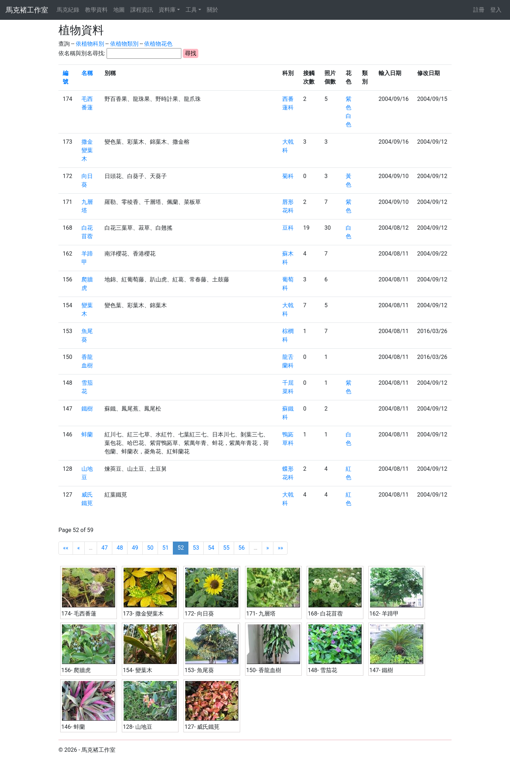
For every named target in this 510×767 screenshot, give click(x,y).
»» (280, 547)
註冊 (478, 9)
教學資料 (96, 9)
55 (226, 547)
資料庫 (167, 9)
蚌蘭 (87, 434)
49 (135, 547)
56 (241, 547)
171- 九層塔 (261, 613)
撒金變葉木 (87, 150)
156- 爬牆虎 (76, 670)
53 (196, 547)
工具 (191, 9)
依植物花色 (158, 43)
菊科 (288, 176)
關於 (212, 9)
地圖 (119, 9)
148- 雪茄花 (322, 670)
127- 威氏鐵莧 (202, 726)
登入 (496, 9)
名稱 (87, 73)
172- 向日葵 (199, 613)
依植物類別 (124, 43)
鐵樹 (87, 408)
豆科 (288, 227)
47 (104, 547)
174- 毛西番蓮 (78, 613)
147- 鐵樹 (381, 670)
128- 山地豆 (137, 726)
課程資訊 (141, 9)
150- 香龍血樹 (263, 670)
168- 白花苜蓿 (325, 613)
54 (211, 547)
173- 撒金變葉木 (143, 613)
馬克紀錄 (68, 9)
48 (120, 547)
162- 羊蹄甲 (384, 613)
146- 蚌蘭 (73, 726)
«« (65, 547)
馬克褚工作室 (27, 10)
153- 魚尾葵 (199, 670)
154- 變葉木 (137, 670)
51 (165, 547)
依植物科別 (90, 43)
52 (180, 547)
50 (150, 547)
